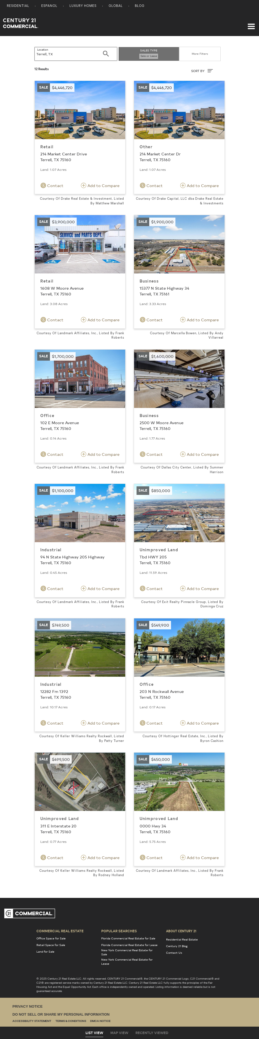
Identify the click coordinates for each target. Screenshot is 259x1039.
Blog (140, 6)
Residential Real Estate (182, 939)
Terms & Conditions (70, 1021)
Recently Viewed (151, 1032)
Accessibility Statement (31, 1021)
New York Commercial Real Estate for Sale (127, 952)
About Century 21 (181, 931)
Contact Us (174, 953)
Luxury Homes (83, 6)
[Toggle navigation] (251, 23)
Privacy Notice (27, 1006)
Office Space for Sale (51, 938)
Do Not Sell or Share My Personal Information (61, 1014)
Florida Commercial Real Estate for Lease (129, 945)
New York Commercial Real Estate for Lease (127, 962)
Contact (52, 185)
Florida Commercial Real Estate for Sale (128, 938)
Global (116, 6)
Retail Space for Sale (50, 945)
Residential (18, 6)
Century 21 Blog (177, 946)
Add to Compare (100, 185)
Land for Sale (45, 951)
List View (94, 1032)
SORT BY (202, 70)
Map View (119, 1032)
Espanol (49, 6)
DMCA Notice (100, 1021)
